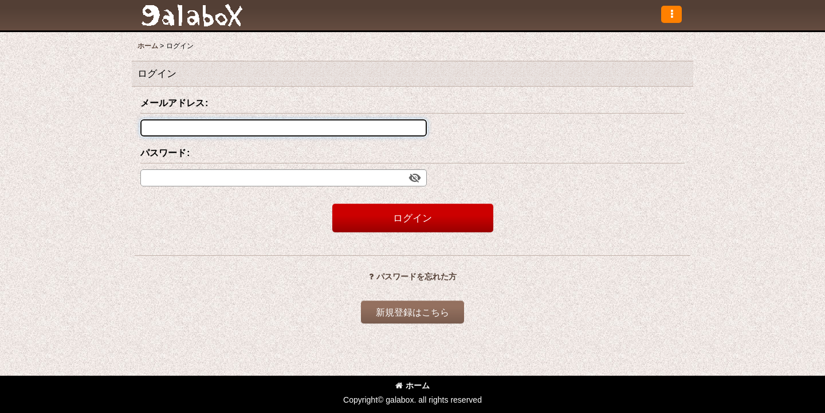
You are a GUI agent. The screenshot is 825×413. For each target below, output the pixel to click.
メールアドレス (172, 103)
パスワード (163, 152)
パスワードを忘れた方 (413, 276)
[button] (671, 14)
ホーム (412, 385)
